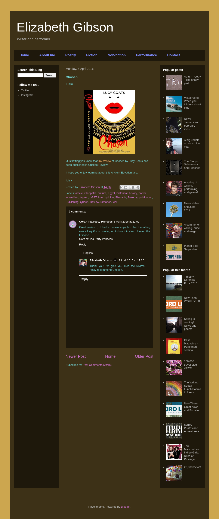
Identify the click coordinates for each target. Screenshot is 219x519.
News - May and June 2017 (191, 207)
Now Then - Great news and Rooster (191, 407)
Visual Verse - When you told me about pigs (192, 102)
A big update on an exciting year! (192, 143)
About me (47, 55)
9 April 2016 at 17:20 (131, 260)
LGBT (93, 197)
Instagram (27, 95)
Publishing (72, 201)
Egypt (111, 193)
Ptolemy (132, 197)
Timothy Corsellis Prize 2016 (190, 280)
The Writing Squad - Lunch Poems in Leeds (192, 387)
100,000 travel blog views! (190, 364)
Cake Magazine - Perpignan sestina (191, 345)
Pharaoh (120, 197)
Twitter (25, 90)
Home (24, 55)
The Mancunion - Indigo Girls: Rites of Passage (191, 452)
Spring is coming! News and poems (190, 324)
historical (122, 193)
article (79, 193)
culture (102, 193)
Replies (88, 252)
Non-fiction (117, 55)
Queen (84, 201)
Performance (146, 55)
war (115, 201)
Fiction (91, 55)
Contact (173, 55)
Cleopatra (90, 193)
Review (94, 201)
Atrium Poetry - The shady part (192, 80)
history (133, 193)
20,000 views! (192, 467)
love (101, 197)
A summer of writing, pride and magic (192, 228)
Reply (82, 244)
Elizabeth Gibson (65, 27)
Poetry (70, 55)
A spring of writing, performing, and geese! (191, 187)
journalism (72, 197)
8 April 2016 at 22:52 (126, 221)
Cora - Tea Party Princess (96, 221)
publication (145, 197)
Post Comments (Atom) (97, 364)
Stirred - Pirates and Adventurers (191, 428)
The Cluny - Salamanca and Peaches (192, 164)
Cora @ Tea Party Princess (96, 239)
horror (142, 193)
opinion (109, 197)
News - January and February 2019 (191, 123)
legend (84, 197)
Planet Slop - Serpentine (192, 247)
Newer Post (76, 356)
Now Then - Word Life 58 (192, 299)
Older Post (144, 356)
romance (106, 201)
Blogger (125, 506)
